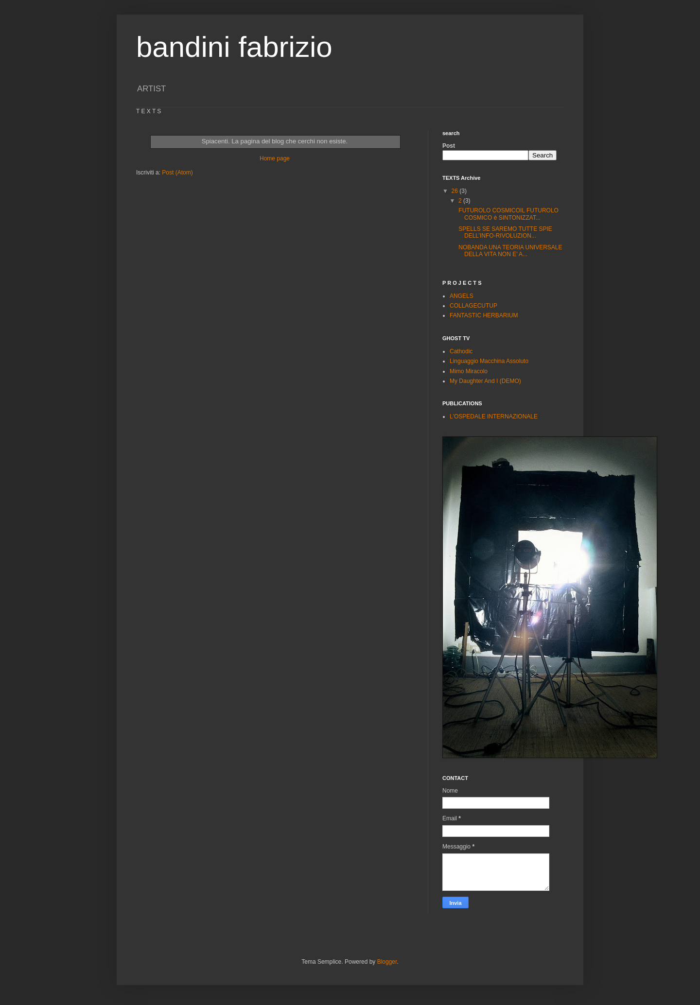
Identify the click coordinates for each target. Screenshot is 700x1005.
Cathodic (461, 351)
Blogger (387, 961)
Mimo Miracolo (469, 371)
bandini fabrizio (234, 47)
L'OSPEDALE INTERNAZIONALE (494, 416)
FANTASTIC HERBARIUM (484, 315)
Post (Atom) (177, 172)
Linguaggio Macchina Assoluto (489, 361)
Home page (275, 158)
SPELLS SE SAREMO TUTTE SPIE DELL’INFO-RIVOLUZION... (504, 232)
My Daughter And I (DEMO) (485, 381)
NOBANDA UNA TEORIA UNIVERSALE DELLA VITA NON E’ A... (509, 251)
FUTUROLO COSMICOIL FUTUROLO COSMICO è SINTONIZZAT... (508, 214)
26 (456, 191)
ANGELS (461, 296)
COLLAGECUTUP (473, 305)
